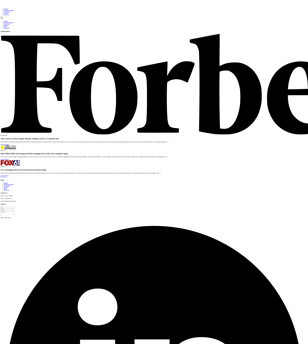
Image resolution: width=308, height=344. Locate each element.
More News (3, 177)
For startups (7, 11)
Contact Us (6, 14)
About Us (6, 13)
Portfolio (6, 9)
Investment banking (8, 10)
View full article (5, 144)
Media (5, 26)
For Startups (7, 24)
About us (6, 25)
